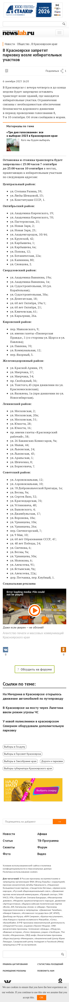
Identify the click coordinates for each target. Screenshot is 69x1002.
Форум (42, 847)
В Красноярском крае (44, 44)
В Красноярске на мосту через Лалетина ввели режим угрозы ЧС (33, 710)
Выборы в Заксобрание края (20, 761)
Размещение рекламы (14, 971)
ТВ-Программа (48, 841)
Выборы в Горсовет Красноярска (22, 753)
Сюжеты (9, 847)
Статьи (8, 841)
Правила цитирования (15, 964)
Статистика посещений (50, 964)
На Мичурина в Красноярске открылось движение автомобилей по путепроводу (33, 696)
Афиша (42, 834)
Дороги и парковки (52, 761)
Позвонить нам (45, 971)
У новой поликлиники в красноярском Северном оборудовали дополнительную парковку (33, 725)
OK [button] (41, 997)
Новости (10, 44)
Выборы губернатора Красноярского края (28, 768)
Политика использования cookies (20, 871)
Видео (41, 854)
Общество (23, 44)
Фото (7, 854)
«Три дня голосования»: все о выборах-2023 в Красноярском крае (32, 134)
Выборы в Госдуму (14, 746)
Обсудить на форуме (36, 669)
